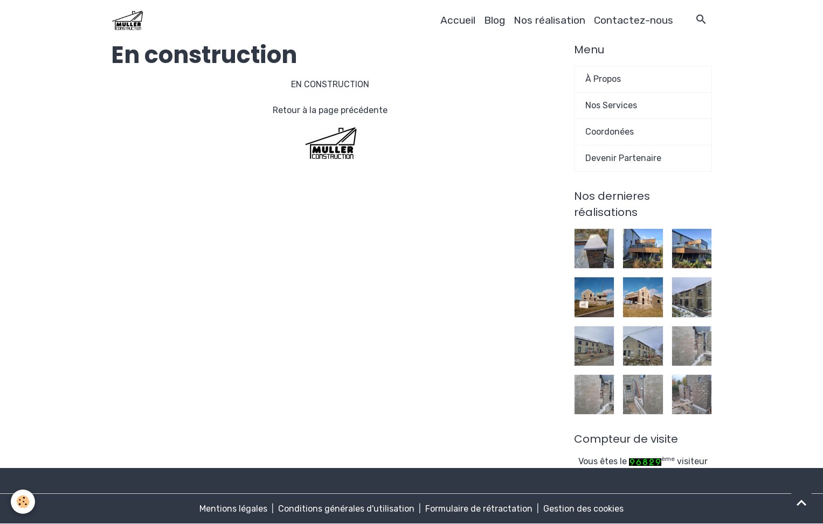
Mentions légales (233, 509)
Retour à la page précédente (330, 110)
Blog (494, 20)
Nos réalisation (549, 20)
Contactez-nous (633, 20)
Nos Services (611, 105)
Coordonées (609, 132)
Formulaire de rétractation (478, 509)
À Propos (603, 79)
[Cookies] (23, 502)
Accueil (457, 20)
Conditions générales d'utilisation (346, 509)
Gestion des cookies (583, 509)
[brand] (129, 20)
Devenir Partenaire (623, 158)
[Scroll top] (801, 502)
